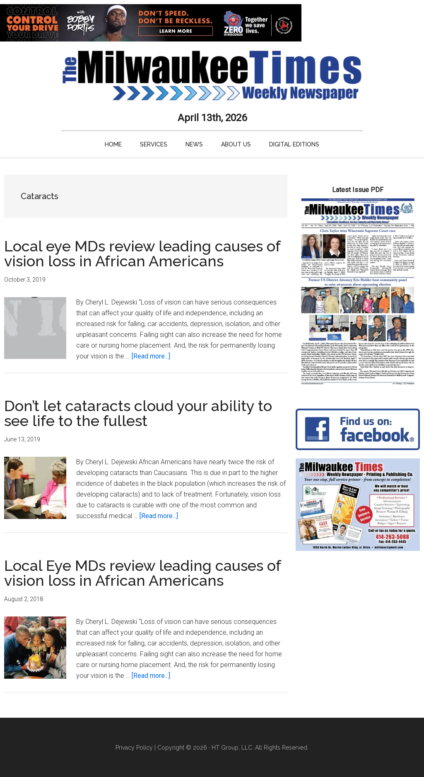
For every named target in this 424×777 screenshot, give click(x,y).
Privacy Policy (134, 747)
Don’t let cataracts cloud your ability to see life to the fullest (138, 413)
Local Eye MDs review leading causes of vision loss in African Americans (142, 573)
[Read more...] (151, 356)
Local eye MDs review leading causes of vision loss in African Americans (142, 253)
